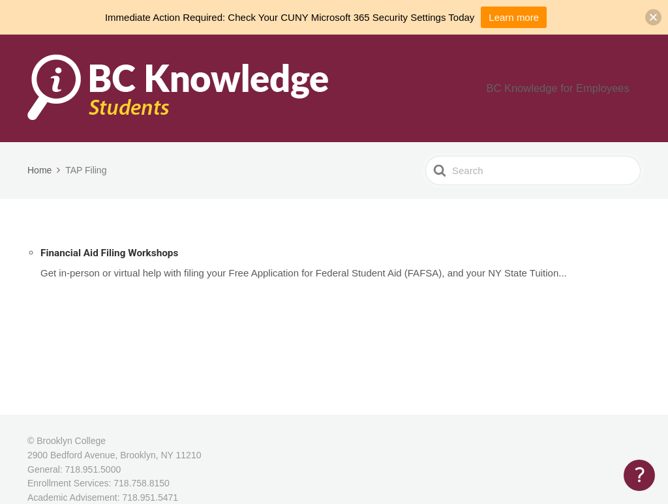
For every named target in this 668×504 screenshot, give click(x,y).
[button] (653, 17)
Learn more (514, 17)
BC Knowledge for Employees (570, 88)
